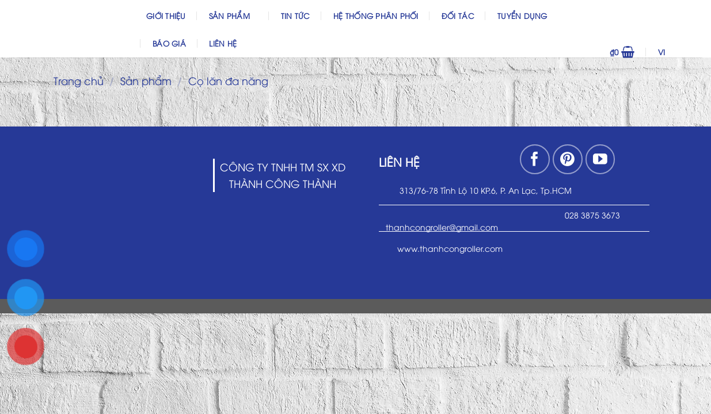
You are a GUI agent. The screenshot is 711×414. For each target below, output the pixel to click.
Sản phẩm (233, 15)
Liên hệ (223, 43)
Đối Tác (458, 15)
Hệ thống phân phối (376, 15)
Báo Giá (169, 43)
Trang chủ (79, 80)
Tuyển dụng (522, 15)
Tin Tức (295, 15)
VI (677, 52)
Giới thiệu (166, 15)
